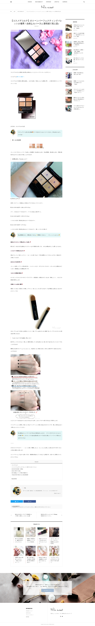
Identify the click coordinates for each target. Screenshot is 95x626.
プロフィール (56, 493)
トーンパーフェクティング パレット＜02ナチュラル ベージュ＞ (24, 467)
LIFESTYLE (56, 1)
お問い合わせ (28, 612)
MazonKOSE (14, 478)
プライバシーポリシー (30, 614)
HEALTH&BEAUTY (39, 1)
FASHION (30, 1)
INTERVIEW (48, 1)
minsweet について (29, 610)
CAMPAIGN (64, 1)
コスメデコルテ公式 (20, 126)
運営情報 (27, 616)
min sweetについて (47, 590)
